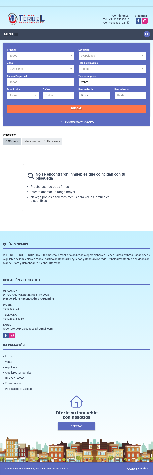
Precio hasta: (121, 89)
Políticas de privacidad (19, 388)
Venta (8, 361)
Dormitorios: (14, 89)
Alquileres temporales (18, 372)
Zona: (10, 62)
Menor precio (32, 141)
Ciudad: (11, 49)
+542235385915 (119, 19)
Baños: (47, 89)
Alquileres (11, 367)
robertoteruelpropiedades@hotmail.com (28, 328)
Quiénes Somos (14, 378)
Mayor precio (52, 141)
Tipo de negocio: (87, 76)
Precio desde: (86, 89)
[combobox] (41, 56)
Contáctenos (13, 383)
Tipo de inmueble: (88, 62)
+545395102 (117, 22)
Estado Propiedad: (17, 76)
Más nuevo (12, 141)
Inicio (8, 356)
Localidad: (84, 49)
